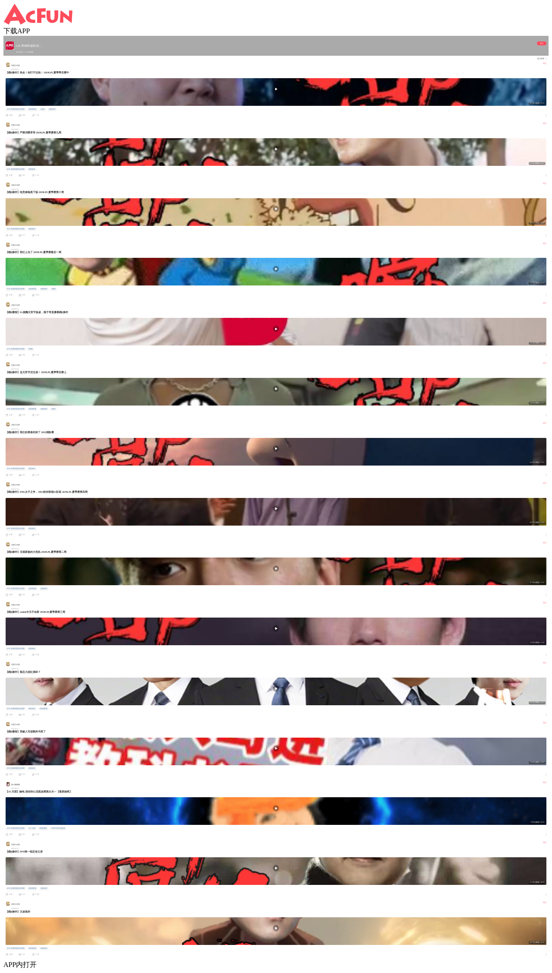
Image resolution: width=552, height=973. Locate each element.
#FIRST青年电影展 (58, 828)
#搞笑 (43, 109)
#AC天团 (31, 828)
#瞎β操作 (52, 109)
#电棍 (53, 289)
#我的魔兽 (43, 828)
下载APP (16, 31)
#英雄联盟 (32, 109)
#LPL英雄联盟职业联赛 (16, 109)
